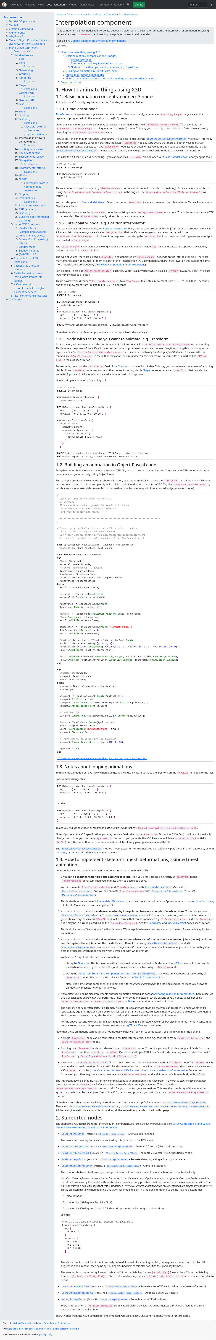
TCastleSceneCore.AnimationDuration (96, 1106)
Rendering (25, 77)
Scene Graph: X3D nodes (101, 14)
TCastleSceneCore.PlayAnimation (166, 139)
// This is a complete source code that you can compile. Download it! (102, 758)
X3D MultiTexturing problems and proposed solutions (35, 130)
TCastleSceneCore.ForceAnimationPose (145, 1106)
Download (16, 4)
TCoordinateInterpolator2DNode (125, 1293)
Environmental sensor (32, 156)
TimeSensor (63, 114)
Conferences (16, 299)
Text (21, 104)
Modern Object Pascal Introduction (29, 40)
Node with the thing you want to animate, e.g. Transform (104, 67)
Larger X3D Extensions (27, 224)
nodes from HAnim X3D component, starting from (117, 973)
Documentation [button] (55, 4)
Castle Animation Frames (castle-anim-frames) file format (28, 276)
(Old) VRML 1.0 (27, 254)
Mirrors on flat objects (32, 235)
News (40, 4)
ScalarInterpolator (74, 1159)
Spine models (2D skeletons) (110, 901)
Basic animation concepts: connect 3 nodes (91, 56)
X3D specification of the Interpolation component (97, 40)
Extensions (30, 66)
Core (21, 59)
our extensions (136, 264)
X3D (138, 1025)
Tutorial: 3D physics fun (22, 21)
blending (61, 852)
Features (30, 4)
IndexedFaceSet (176, 923)
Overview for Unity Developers (27, 44)
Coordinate (155, 923)
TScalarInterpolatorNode (113, 1160)
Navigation (25, 160)
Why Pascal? (16, 36)
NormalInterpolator (74, 1299)
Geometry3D (26, 92)
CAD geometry (27, 209)
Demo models (22, 51)
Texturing (24, 119)
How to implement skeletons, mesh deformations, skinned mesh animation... (111, 78)
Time (22, 62)
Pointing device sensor (32, 149)
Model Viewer (87, 4)
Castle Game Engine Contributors (53, 1323)
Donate (139, 4)
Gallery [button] (118, 4)
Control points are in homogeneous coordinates (36, 186)
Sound (22, 111)
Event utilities (27, 198)
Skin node (84, 963)
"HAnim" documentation (148, 977)
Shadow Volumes (29, 250)
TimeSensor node (81, 59)
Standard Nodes (128, 14)
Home (60, 14)
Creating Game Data (21, 29)
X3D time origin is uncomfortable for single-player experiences (29, 288)
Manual (13, 25)
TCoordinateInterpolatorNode (121, 915)
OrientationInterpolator (167, 891)
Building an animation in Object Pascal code (92, 71)
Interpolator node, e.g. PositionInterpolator (96, 63)
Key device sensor (29, 153)
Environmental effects (32, 168)
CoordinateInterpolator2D (78, 1293)
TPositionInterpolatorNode (76, 891)
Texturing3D (26, 213)
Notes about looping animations (85, 74)
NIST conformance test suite (30, 295)
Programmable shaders (33, 205)
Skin (130, 1001)
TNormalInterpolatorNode (113, 1299)
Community (105, 4)
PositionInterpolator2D (76, 1153)
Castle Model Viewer (176, 157)
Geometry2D (26, 100)
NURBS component (110, 264)
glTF (176, 963)
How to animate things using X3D (80, 52)
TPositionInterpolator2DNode (121, 1153)
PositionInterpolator (114, 228)
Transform (124, 366)
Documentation (76, 14)
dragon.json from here (200, 901)
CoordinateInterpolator (76, 915)
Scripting (24, 194)
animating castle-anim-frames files (173, 994)
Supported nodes (71, 82)
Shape (146, 370)
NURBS (23, 179)
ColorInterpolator (73, 1134)
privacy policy (45, 1334)
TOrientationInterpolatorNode (78, 895)
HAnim (23, 175)
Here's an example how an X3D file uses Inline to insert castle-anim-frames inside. (140, 1070)
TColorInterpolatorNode (111, 1134)
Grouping (24, 74)
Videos (73, 4)
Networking (26, 70)
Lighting (24, 115)
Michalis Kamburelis (22, 1323)
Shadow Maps (27, 247)
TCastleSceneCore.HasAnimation (190, 1106)
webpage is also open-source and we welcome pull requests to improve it (43, 1328)
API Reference (17, 32)
